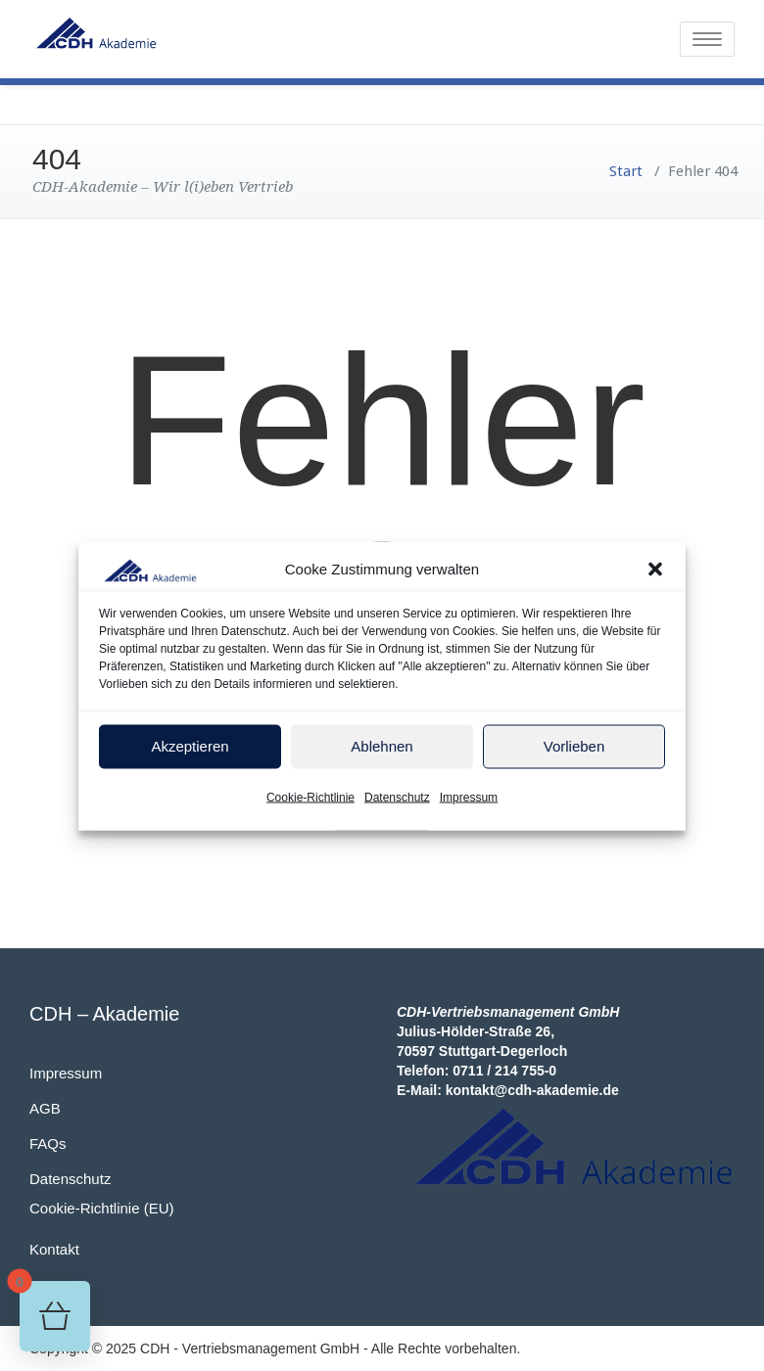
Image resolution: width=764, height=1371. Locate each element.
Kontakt (54, 1249)
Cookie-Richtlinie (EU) (101, 1208)
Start (626, 171)
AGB (45, 1108)
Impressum (469, 803)
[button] (655, 575)
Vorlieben (574, 752)
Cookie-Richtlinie (310, 803)
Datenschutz (397, 803)
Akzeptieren (189, 752)
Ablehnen (381, 752)
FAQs (48, 1143)
